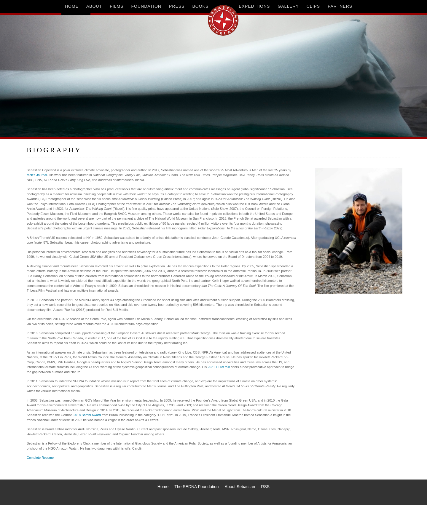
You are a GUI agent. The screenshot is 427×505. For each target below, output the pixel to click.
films (116, 6)
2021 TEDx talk (219, 367)
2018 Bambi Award (87, 415)
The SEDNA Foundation (196, 486)
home (72, 6)
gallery (288, 6)
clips (313, 6)
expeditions (254, 6)
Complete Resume (40, 457)
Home (162, 486)
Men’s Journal (37, 175)
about (94, 6)
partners (340, 6)
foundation (146, 6)
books (200, 6)
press (176, 6)
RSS (265, 486)
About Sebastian (240, 486)
